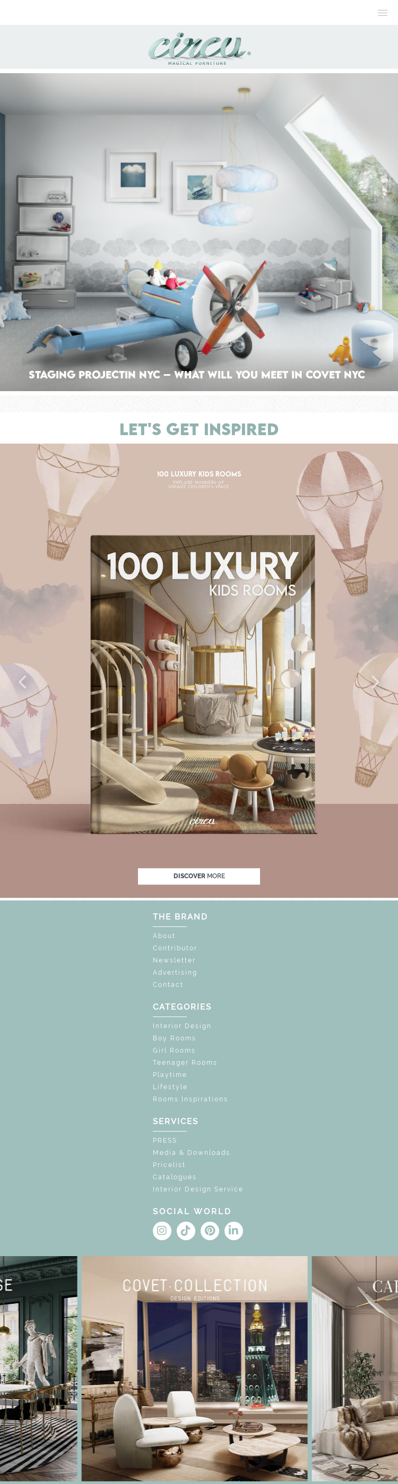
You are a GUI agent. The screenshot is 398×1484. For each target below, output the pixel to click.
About (164, 936)
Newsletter (174, 960)
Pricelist (169, 1165)
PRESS (165, 1140)
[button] (23, 682)
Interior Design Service (198, 1189)
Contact (168, 984)
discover (199, 876)
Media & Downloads (191, 1152)
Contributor (175, 948)
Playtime (170, 1075)
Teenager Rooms (185, 1062)
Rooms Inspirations (190, 1099)
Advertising (175, 972)
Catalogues (175, 1177)
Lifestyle (170, 1087)
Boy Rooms (174, 1038)
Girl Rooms (174, 1050)
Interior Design (182, 1026)
